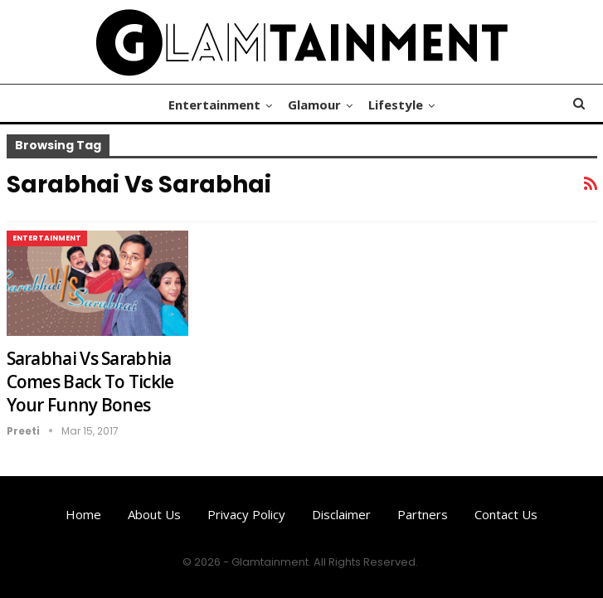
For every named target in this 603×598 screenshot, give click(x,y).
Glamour (314, 104)
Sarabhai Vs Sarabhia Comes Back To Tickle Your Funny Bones (90, 381)
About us (154, 514)
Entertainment (214, 104)
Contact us (505, 514)
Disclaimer (341, 514)
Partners (422, 514)
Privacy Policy (246, 514)
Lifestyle (395, 104)
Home (83, 514)
